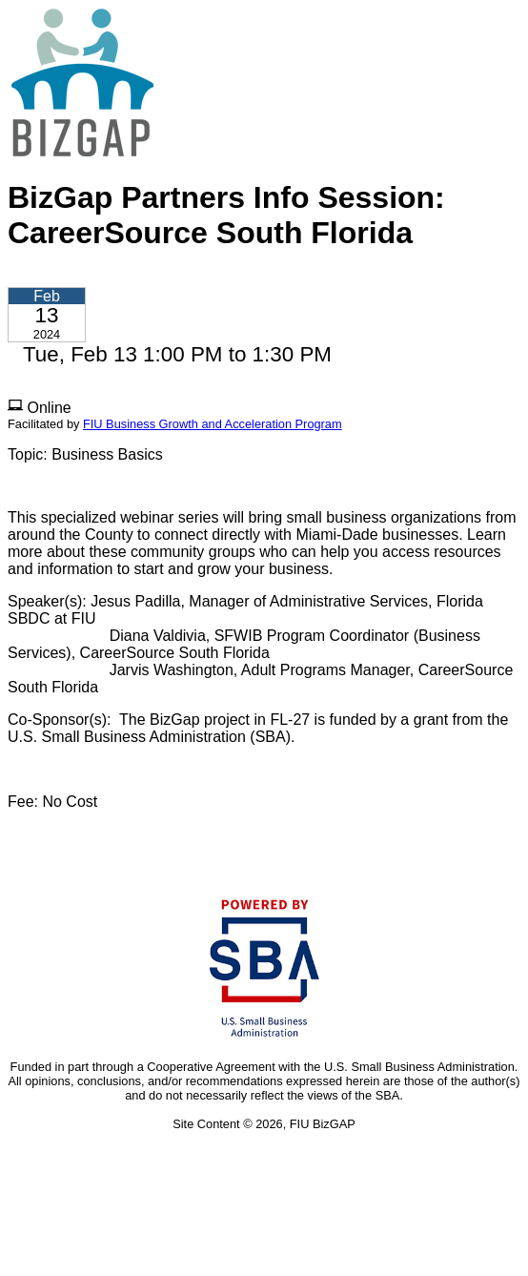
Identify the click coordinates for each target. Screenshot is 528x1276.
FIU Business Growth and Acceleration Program (212, 424)
